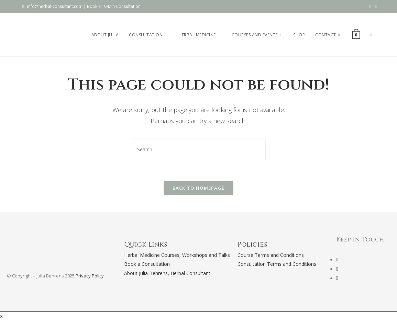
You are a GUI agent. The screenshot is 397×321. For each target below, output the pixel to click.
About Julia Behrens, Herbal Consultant (167, 273)
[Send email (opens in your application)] (375, 6)
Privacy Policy (90, 276)
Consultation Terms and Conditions (277, 264)
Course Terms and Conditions (271, 255)
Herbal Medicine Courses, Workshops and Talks (177, 255)
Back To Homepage (199, 188)
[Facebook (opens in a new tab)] (364, 6)
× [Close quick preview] (1, 316)
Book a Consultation (147, 264)
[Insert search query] (199, 149)
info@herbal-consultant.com (54, 6)
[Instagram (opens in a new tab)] (370, 6)
